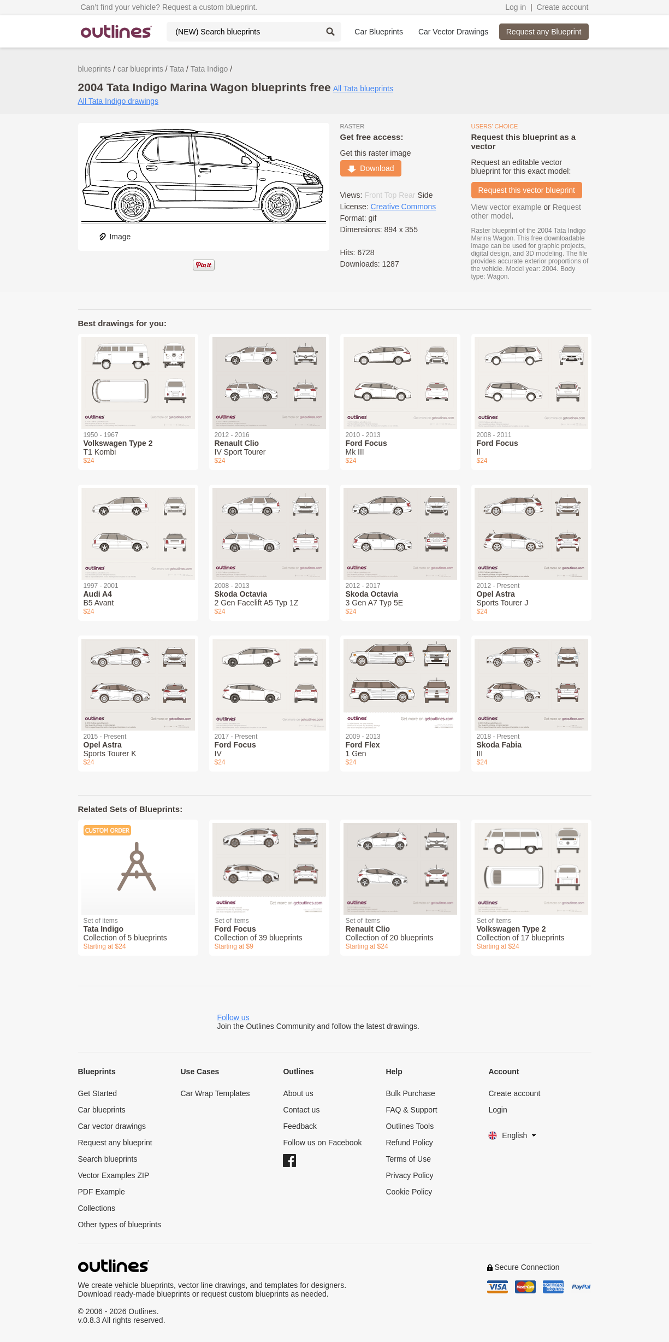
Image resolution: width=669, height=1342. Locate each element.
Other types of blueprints (120, 1224)
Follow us (233, 1017)
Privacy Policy (409, 1175)
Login (497, 1109)
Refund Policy (409, 1142)
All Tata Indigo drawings (118, 101)
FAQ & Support (411, 1109)
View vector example (506, 207)
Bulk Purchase (410, 1093)
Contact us (301, 1109)
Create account (563, 7)
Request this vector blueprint (526, 190)
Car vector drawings (112, 1126)
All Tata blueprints (363, 88)
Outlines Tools (410, 1126)
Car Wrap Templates (215, 1093)
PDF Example (101, 1191)
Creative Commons (403, 206)
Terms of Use (408, 1159)
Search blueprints (108, 1159)
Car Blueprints (378, 31)
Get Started (97, 1093)
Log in (515, 7)
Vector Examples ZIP (114, 1175)
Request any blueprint (115, 1142)
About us (298, 1093)
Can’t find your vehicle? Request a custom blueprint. (169, 7)
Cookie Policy (409, 1191)
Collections (96, 1208)
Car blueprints (102, 1109)
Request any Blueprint (544, 31)
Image (114, 236)
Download (370, 168)
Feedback (299, 1126)
